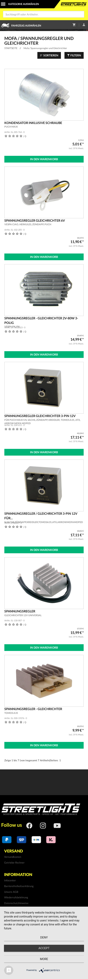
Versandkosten (12, 856)
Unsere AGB (11, 891)
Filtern (74, 55)
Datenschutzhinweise (16, 903)
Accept (43, 948)
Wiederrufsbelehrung (16, 897)
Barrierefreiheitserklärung (19, 886)
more (44, 959)
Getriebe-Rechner (14, 862)
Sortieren (49, 55)
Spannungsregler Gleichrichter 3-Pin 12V (44, 419)
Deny (44, 937)
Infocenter (10, 880)
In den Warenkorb (44, 159)
